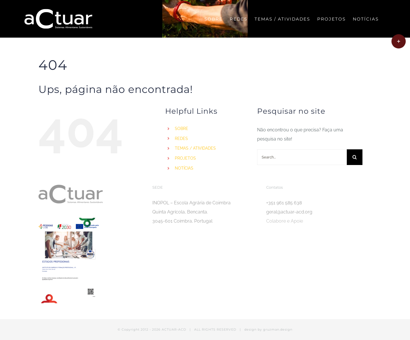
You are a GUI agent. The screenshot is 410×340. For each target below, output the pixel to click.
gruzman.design (277, 329)
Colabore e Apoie (284, 221)
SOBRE (181, 128)
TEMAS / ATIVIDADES (195, 148)
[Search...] (302, 157)
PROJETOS (185, 158)
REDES (181, 138)
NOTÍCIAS (184, 168)
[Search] (354, 157)
